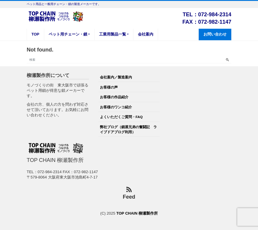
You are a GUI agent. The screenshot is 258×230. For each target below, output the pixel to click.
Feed (129, 193)
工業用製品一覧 (112, 34)
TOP (35, 34)
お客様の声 (109, 87)
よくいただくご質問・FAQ (121, 117)
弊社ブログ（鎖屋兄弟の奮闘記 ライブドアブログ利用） (128, 129)
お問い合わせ (215, 34)
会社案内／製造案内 (116, 77)
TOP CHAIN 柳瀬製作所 (137, 213)
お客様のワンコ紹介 (116, 107)
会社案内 (145, 34)
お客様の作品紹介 (114, 97)
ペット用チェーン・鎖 (68, 34)
